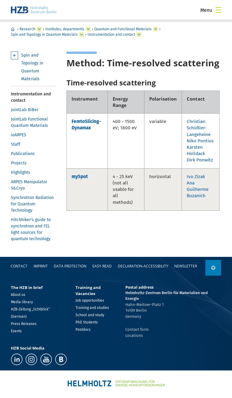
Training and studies (92, 308)
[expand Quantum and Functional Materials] (155, 29)
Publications (23, 153)
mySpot (80, 176)
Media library (22, 302)
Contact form (137, 329)
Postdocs (83, 329)
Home (12, 29)
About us (18, 295)
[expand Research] (39, 29)
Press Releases (24, 324)
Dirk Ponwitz (200, 160)
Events (16, 331)
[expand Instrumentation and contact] (139, 34)
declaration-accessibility (143, 266)
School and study (90, 315)
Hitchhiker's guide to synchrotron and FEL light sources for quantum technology (31, 229)
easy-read (102, 266)
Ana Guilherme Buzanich (197, 189)
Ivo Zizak (196, 176)
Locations (134, 335)
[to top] (213, 268)
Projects (19, 163)
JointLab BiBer (24, 109)
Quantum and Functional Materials (123, 29)
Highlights (20, 172)
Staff (15, 144)
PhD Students (87, 322)
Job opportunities (90, 300)
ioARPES (18, 135)
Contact (19, 266)
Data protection (70, 266)
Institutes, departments (64, 29)
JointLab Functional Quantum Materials (29, 122)
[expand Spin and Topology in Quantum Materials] (81, 34)
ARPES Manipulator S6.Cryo (29, 185)
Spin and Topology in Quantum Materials (44, 34)
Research (27, 29)
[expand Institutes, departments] (88, 29)
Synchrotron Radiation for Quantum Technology (32, 204)
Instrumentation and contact (111, 34)
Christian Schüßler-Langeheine (199, 128)
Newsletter (185, 266)
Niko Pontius (200, 141)
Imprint (41, 266)
